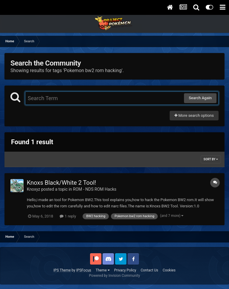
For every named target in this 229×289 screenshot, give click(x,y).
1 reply (68, 216)
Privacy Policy (125, 270)
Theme (103, 270)
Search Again (200, 98)
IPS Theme (62, 270)
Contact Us (149, 270)
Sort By (211, 159)
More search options (194, 115)
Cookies (169, 270)
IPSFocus (83, 270)
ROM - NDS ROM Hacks (94, 189)
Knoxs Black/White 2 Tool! (61, 182)
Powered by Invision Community (114, 276)
